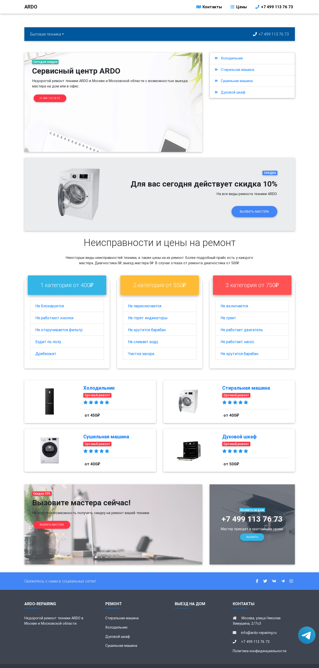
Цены (238, 7)
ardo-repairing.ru (176, 661)
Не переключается (144, 296)
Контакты (209, 7)
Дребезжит (45, 343)
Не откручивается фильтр (59, 320)
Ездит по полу (48, 331)
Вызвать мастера (254, 202)
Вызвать (252, 527)
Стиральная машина (234, 69)
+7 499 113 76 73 (274, 7)
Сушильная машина (234, 81)
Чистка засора (141, 343)
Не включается (234, 296)
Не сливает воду (143, 331)
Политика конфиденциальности (259, 641)
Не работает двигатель (242, 320)
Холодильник (229, 58)
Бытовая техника (45, 34)
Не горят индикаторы (148, 308)
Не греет (228, 308)
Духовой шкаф (230, 92)
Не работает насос (237, 331)
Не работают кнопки (54, 308)
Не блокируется (49, 296)
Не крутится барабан (147, 320)
